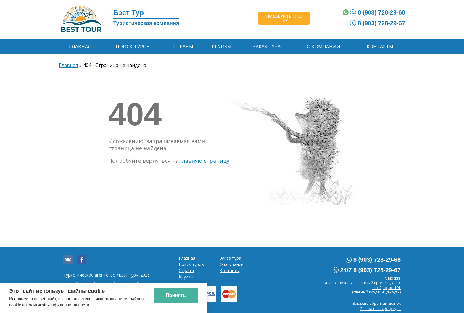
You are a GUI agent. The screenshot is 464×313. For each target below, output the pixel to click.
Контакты (380, 46)
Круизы (221, 46)
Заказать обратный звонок (377, 303)
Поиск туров (133, 46)
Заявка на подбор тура (380, 308)
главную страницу (204, 160)
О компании (323, 46)
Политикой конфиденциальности (57, 305)
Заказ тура (267, 46)
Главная (80, 46)
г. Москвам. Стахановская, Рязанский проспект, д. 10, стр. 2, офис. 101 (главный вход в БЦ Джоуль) (362, 285)
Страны (183, 46)
